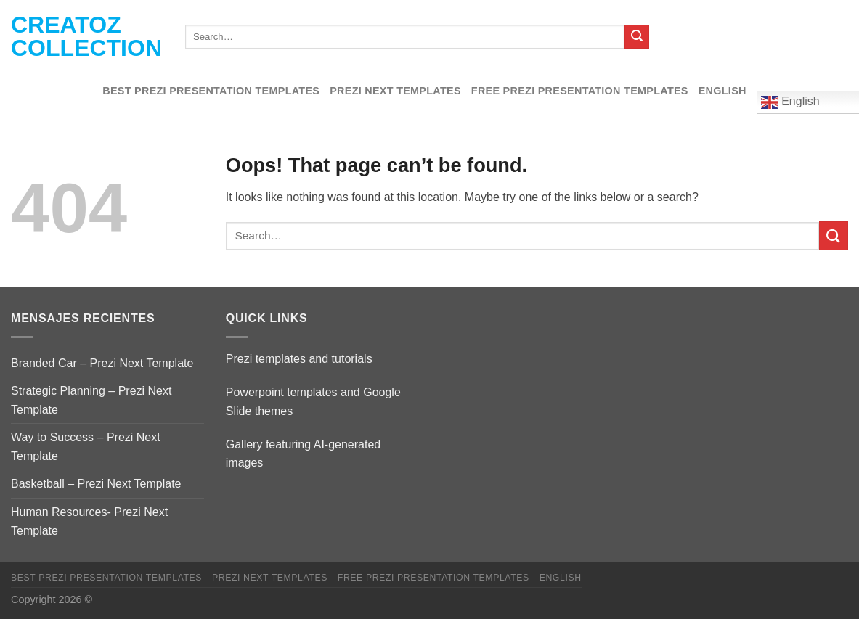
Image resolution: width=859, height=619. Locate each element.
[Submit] (636, 37)
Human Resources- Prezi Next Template (89, 521)
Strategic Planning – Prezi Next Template (91, 400)
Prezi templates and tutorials (299, 359)
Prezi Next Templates (395, 91)
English (722, 91)
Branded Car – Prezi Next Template (102, 363)
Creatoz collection (86, 36)
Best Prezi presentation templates (210, 91)
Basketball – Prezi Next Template (96, 483)
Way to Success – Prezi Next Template (85, 446)
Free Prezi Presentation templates (579, 91)
